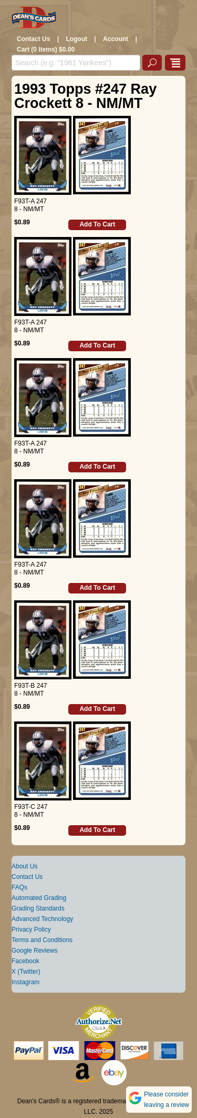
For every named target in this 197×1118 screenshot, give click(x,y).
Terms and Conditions (42, 940)
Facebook (25, 961)
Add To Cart (97, 224)
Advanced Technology (42, 919)
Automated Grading (39, 898)
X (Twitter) (26, 971)
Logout (76, 39)
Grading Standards (38, 908)
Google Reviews (34, 950)
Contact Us (33, 39)
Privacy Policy (31, 929)
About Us (24, 866)
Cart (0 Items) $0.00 (46, 49)
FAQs (19, 887)
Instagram (25, 982)
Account (115, 39)
